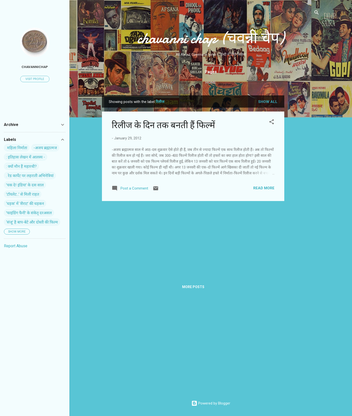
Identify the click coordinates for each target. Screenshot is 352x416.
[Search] (316, 13)
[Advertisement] (303, 168)
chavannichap (35, 67)
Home (210, 82)
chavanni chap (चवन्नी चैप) (210, 38)
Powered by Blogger (210, 403)
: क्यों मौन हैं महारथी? (21, 166)
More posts (193, 287)
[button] (272, 122)
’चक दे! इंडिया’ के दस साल (25, 185)
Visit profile (34, 79)
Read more (264, 188)
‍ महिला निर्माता (16, 148)
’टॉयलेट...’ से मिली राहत (22, 194)
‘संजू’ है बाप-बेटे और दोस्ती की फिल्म (32, 222)
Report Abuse (15, 246)
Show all (267, 102)
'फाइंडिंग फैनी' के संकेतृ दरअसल (29, 213)
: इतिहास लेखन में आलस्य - (25, 157)
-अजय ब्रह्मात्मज (45, 148)
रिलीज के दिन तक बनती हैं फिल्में (163, 125)
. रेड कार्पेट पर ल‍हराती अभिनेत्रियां (30, 175)
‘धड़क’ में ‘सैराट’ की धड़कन (25, 203)
